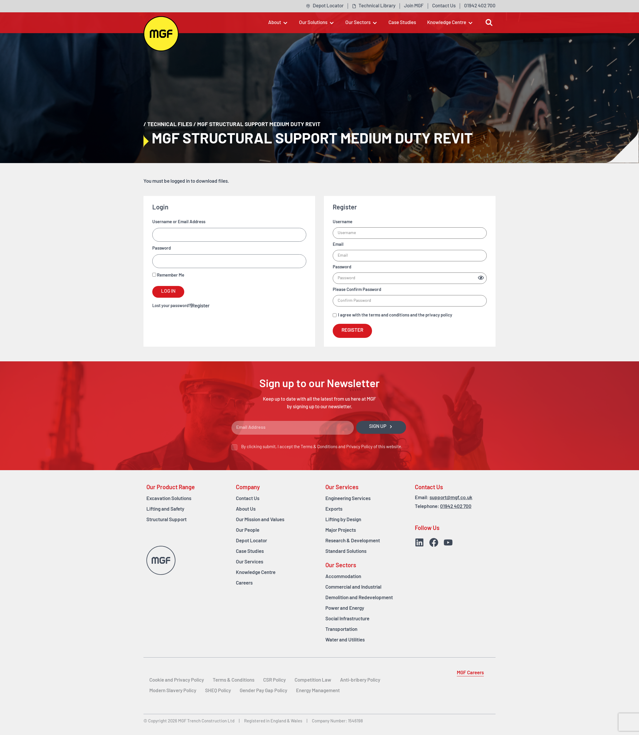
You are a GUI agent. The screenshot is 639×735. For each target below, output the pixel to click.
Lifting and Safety (165, 509)
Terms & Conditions (319, 447)
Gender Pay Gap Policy (263, 690)
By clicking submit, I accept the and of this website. (321, 447)
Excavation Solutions (168, 498)
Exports (333, 509)
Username (342, 222)
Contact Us (247, 498)
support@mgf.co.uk (451, 497)
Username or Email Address (178, 222)
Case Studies (250, 551)
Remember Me (168, 275)
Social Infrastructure (347, 619)
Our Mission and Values (260, 519)
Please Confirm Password (357, 290)
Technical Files (169, 125)
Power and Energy (344, 608)
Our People (247, 530)
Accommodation (343, 576)
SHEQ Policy (218, 690)
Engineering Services (348, 498)
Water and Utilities (345, 640)
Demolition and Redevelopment (359, 597)
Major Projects (340, 530)
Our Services (249, 562)
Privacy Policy (359, 447)
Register (200, 306)
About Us (246, 509)
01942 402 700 (455, 506)
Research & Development (352, 540)
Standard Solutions (345, 551)
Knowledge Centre (255, 572)
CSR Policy (274, 680)
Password (161, 248)
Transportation (341, 629)
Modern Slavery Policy (172, 690)
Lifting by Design (343, 519)
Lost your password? (171, 306)
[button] (278, 23)
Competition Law (313, 680)
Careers (244, 583)
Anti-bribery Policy (360, 680)
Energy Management (318, 690)
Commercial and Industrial (353, 587)
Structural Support (166, 519)
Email (338, 245)
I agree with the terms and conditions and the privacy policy (395, 315)
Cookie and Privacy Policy (176, 680)
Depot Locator (251, 540)
